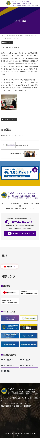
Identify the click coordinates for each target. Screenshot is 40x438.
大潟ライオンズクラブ (9, 119)
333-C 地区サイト (26, 360)
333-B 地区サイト (7, 360)
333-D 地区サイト (7, 365)
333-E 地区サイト (26, 365)
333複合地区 (5, 371)
